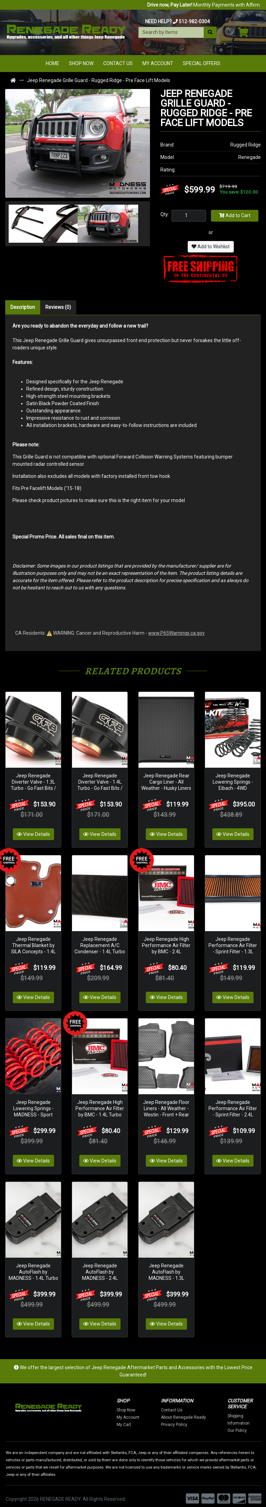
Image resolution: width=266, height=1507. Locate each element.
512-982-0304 (194, 21)
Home (52, 63)
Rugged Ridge (245, 145)
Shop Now (81, 63)
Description (22, 307)
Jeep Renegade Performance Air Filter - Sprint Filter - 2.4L (233, 1104)
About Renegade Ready (216, 1411)
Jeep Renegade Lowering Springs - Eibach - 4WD (233, 781)
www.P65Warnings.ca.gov (176, 633)
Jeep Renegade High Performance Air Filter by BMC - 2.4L (166, 943)
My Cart (157, 1419)
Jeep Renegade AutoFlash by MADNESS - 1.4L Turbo (33, 1266)
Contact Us (118, 63)
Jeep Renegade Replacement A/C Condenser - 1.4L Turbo (99, 943)
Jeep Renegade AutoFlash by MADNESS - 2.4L (100, 1266)
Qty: (164, 214)
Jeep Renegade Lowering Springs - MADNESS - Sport (33, 1104)
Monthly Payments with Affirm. (204, 5)
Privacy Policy (207, 1419)
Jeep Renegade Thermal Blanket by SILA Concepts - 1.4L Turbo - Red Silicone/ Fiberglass (33, 949)
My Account (157, 63)
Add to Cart (234, 215)
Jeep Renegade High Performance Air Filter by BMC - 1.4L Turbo (100, 1104)
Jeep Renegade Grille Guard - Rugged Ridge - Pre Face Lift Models (98, 80)
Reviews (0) (58, 307)
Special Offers (201, 63)
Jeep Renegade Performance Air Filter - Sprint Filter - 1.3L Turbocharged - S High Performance (233, 949)
